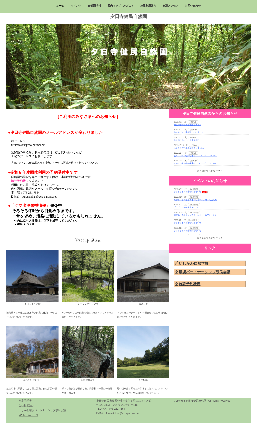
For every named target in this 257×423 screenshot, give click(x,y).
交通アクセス (170, 5)
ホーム (60, 5)
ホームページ (28, 415)
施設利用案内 (148, 5)
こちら (219, 171)
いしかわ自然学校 (191, 263)
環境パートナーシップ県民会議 (202, 272)
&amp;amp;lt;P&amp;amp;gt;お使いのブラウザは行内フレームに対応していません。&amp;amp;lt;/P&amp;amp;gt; (88, 168)
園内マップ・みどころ (121, 5)
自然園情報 (94, 5)
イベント (76, 5)
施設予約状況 (187, 284)
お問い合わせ (193, 5)
